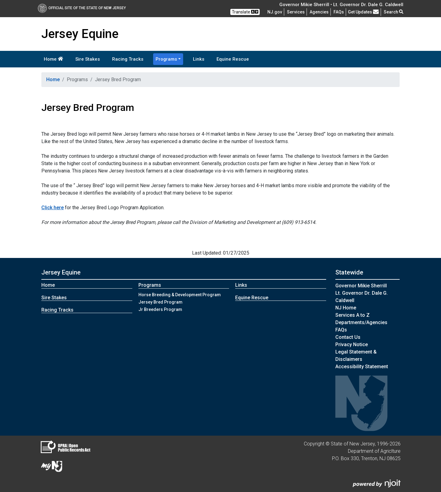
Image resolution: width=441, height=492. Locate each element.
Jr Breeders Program (160, 309)
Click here (52, 207)
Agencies (319, 11)
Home (53, 59)
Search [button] (393, 11)
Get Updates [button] (363, 11)
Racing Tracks (127, 59)
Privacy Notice (351, 344)
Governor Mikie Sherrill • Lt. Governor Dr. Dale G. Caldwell (341, 4)
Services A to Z (352, 315)
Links (198, 59)
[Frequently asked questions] (339, 11)
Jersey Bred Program (160, 302)
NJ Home (345, 308)
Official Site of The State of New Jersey (82, 8)
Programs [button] (166, 59)
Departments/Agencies (361, 322)
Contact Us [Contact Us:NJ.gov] (347, 337)
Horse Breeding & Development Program (179, 294)
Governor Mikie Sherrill (361, 286)
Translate (245, 12)
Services (296, 11)
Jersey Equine (61, 272)
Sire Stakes (87, 59)
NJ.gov (274, 11)
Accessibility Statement (361, 366)
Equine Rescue (233, 59)
